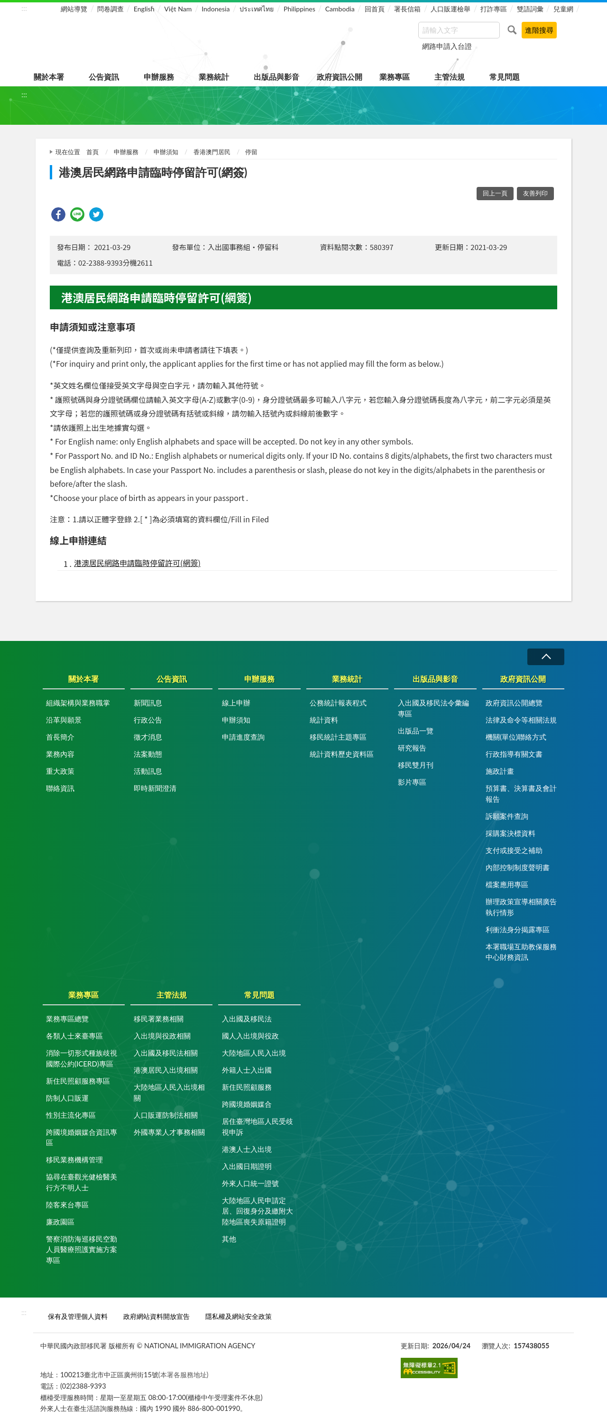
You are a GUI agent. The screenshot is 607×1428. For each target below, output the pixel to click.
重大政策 (60, 771)
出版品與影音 (276, 76)
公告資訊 (104, 76)
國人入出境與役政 (250, 1035)
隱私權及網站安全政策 (238, 1316)
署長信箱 (407, 9)
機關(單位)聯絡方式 (516, 737)
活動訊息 (148, 771)
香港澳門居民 (211, 152)
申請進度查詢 (243, 737)
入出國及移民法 (247, 1018)
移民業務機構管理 (74, 1159)
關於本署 (49, 76)
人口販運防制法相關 (166, 1115)
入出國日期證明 (247, 1166)
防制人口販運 (67, 1098)
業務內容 (60, 754)
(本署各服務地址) (183, 1375)
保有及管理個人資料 (78, 1316)
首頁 (92, 152)
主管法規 (449, 76)
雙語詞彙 (530, 9)
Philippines (299, 9)
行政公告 (148, 719)
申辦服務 (159, 76)
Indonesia (216, 9)
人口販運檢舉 (450, 9)
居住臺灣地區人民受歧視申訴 (257, 1126)
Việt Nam (178, 9)
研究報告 (412, 747)
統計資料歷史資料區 (342, 754)
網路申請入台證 (447, 46)
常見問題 (504, 76)
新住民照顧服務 (247, 1087)
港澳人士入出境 (247, 1149)
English (144, 9)
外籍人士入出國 (247, 1070)
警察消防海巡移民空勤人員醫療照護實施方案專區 (81, 1249)
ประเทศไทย (256, 9)
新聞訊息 (148, 702)
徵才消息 (148, 737)
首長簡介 (60, 737)
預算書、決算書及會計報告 (521, 793)
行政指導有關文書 (514, 754)
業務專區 (394, 76)
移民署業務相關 (159, 1018)
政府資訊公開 (339, 76)
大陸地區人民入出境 (254, 1052)
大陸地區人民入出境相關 (169, 1092)
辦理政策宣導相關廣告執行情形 (521, 907)
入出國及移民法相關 (166, 1052)
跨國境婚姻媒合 (247, 1104)
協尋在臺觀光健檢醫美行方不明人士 (81, 1182)
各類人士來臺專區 (74, 1035)
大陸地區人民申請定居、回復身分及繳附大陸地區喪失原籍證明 (257, 1211)
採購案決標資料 (510, 833)
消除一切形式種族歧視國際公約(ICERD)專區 (81, 1058)
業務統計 (214, 76)
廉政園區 (60, 1221)
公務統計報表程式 (338, 702)
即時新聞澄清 (155, 788)
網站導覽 (74, 9)
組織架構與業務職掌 (78, 702)
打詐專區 (493, 9)
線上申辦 (236, 702)
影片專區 (412, 782)
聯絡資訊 (60, 788)
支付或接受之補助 (514, 850)
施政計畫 (500, 771)
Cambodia (340, 9)
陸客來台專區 (67, 1204)
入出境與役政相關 (162, 1035)
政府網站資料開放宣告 (156, 1316)
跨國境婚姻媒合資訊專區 (81, 1137)
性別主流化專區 (71, 1115)
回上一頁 (495, 193)
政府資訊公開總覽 (514, 702)
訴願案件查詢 (507, 816)
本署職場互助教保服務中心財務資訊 (521, 952)
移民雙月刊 (415, 764)
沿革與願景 (64, 719)
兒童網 (563, 9)
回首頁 (375, 9)
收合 (545, 657)
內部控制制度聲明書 (518, 867)
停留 (251, 152)
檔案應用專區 (507, 884)
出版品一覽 (415, 730)
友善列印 (535, 193)
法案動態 (148, 754)
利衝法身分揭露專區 (518, 929)
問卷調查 (110, 9)
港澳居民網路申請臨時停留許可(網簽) (137, 562)
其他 (229, 1238)
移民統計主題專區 (338, 737)
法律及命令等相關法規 (521, 719)
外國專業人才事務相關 (169, 1132)
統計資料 (324, 719)
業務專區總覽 (67, 1018)
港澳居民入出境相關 (166, 1070)
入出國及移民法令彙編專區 (433, 708)
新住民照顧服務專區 (78, 1080)
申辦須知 (166, 152)
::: (24, 7)
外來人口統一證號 (250, 1183)
